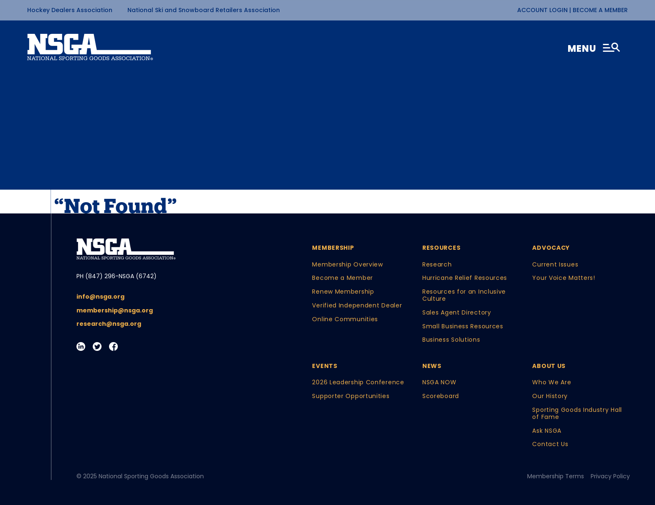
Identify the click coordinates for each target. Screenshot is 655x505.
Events (324, 366)
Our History (550, 396)
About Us (549, 366)
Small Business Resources (462, 326)
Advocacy (551, 247)
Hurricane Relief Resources (464, 278)
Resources (441, 247)
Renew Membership (343, 291)
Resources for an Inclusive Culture (464, 295)
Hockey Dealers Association (69, 10)
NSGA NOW (439, 382)
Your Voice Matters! (563, 278)
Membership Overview (347, 264)
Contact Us (550, 444)
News (432, 366)
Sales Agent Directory (456, 312)
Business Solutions (451, 339)
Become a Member (342, 278)
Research (437, 264)
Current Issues (555, 264)
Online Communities (345, 319)
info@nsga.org (100, 296)
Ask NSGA (546, 430)
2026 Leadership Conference (358, 382)
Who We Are (551, 382)
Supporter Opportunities (350, 396)
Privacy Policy (610, 476)
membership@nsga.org (114, 310)
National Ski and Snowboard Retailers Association (203, 10)
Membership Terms (555, 476)
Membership (333, 247)
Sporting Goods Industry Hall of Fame (577, 413)
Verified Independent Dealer (357, 305)
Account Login (543, 10)
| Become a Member (598, 10)
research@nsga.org (108, 323)
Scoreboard (440, 396)
